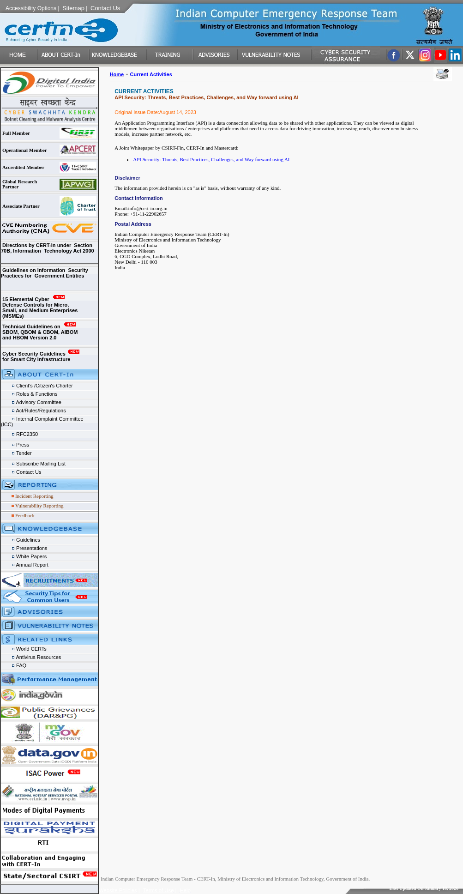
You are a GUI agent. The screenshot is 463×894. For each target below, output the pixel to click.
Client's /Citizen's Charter (37, 385)
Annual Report (25, 565)
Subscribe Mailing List (33, 463)
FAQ (13, 665)
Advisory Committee (31, 402)
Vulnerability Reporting (39, 505)
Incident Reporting (34, 496)
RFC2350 (20, 434)
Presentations (24, 548)
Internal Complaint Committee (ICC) (48, 419)
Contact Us (21, 472)
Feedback (25, 515)
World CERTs (24, 649)
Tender (17, 453)
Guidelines (20, 540)
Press (16, 444)
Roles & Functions (29, 394)
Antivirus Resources (31, 657)
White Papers (24, 556)
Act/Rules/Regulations (33, 410)
